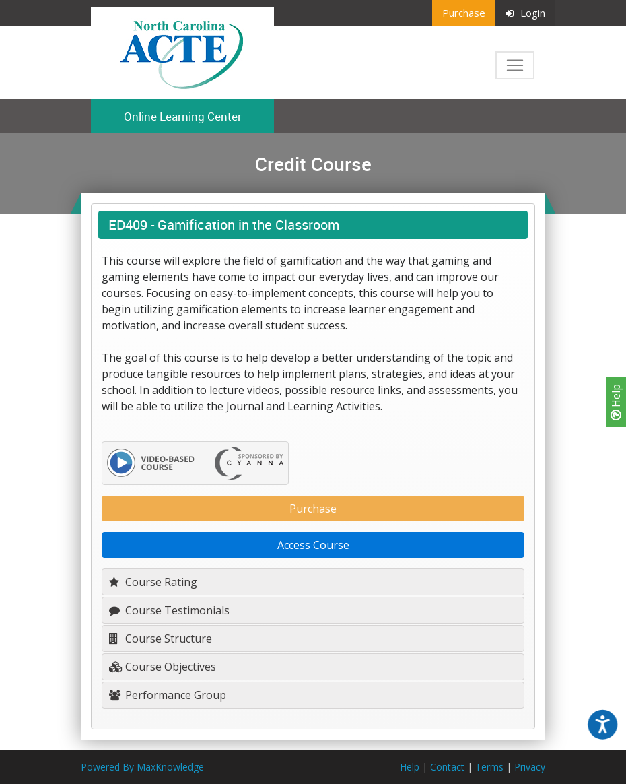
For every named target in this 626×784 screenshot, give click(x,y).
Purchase (463, 13)
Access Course (313, 544)
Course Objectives (162, 666)
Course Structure (160, 638)
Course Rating (153, 582)
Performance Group (167, 695)
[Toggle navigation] (514, 65)
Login (525, 13)
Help (615, 402)
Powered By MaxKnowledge (142, 766)
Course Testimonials (169, 610)
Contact (447, 766)
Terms (489, 766)
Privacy (529, 766)
